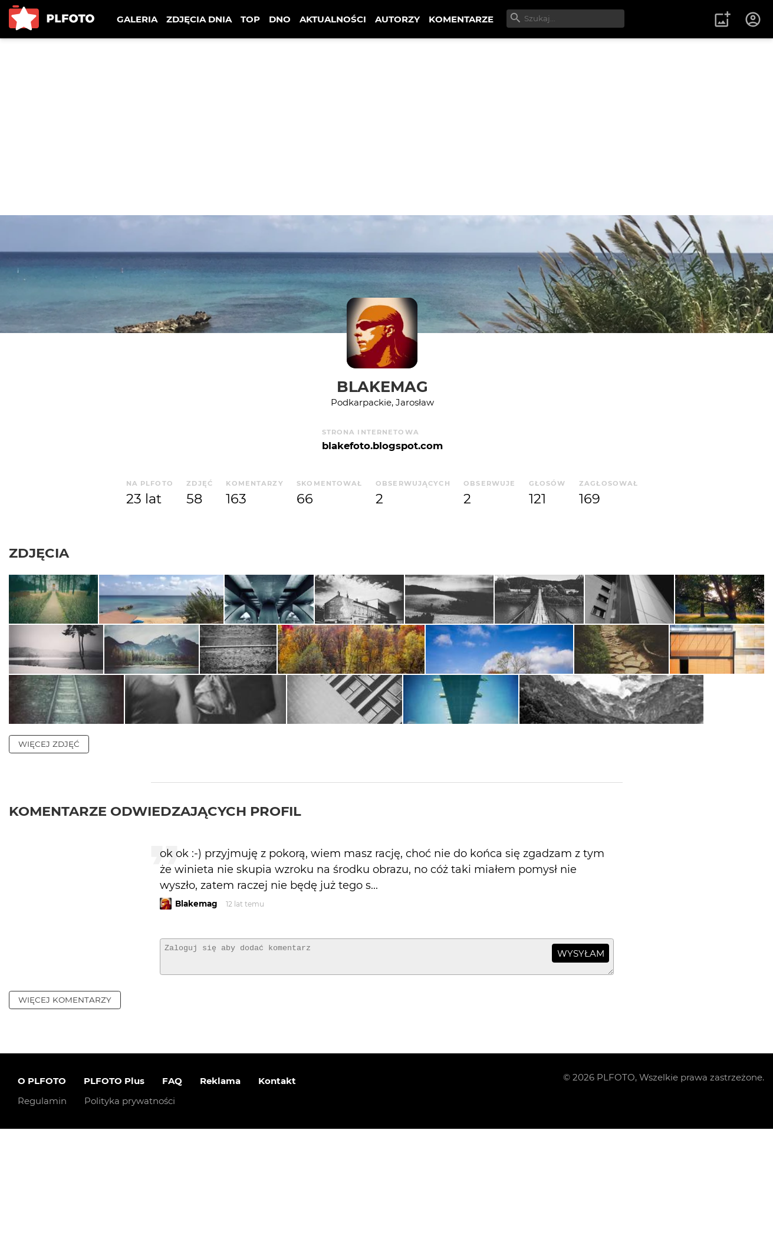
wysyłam (580, 1071)
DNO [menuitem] (280, 19)
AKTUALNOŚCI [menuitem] (333, 19)
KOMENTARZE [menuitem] (461, 19)
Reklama (220, 1204)
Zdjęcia (39, 553)
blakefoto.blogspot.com (382, 446)
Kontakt (277, 1204)
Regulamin (42, 1224)
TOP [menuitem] (250, 19)
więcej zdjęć (49, 861)
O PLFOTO (42, 1204)
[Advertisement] (387, 126)
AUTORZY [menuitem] (397, 19)
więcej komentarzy (64, 1123)
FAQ (172, 1204)
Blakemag (382, 386)
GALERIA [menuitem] (137, 19)
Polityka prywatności (129, 1224)
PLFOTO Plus (114, 1204)
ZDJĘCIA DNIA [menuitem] (199, 19)
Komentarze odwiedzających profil (155, 929)
